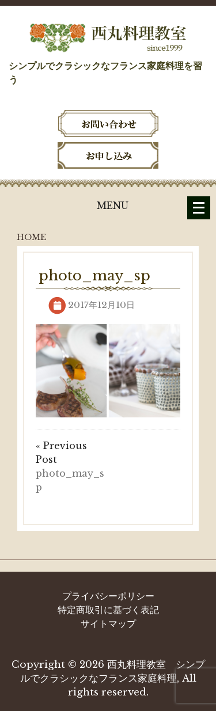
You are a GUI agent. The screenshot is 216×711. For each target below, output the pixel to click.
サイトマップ (108, 623)
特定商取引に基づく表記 (108, 609)
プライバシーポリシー (108, 596)
